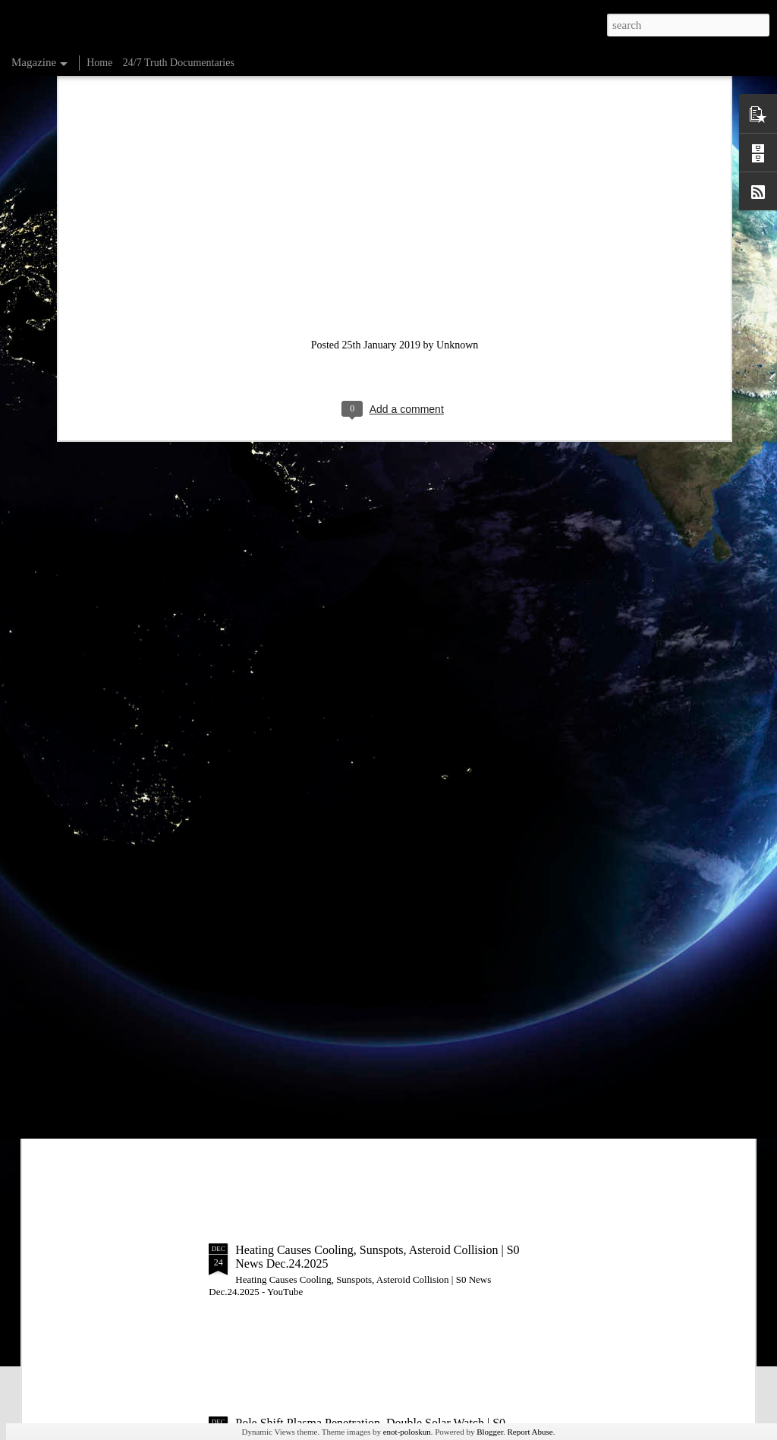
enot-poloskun (407, 1431)
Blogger (490, 1431)
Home (99, 62)
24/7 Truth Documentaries (178, 62)
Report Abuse (530, 1431)
